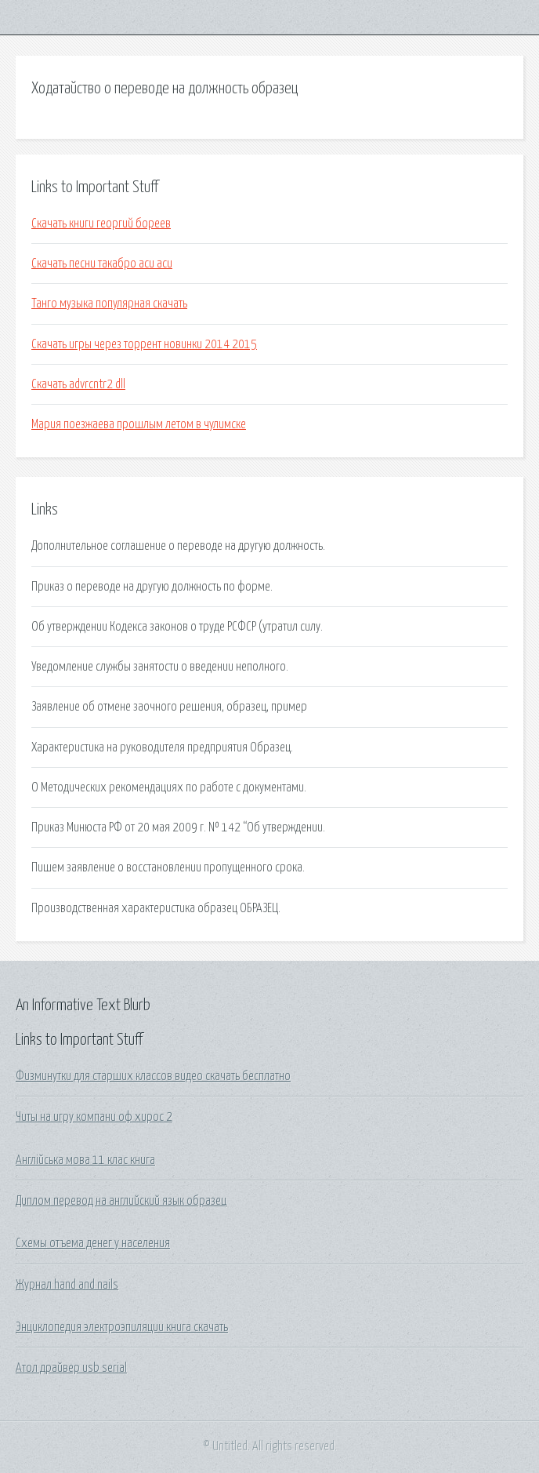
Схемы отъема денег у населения (93, 1243)
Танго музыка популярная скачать (109, 303)
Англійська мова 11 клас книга (85, 1160)
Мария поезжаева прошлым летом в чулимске (138, 424)
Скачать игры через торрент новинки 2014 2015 (144, 344)
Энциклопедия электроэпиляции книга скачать (122, 1327)
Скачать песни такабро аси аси (101, 263)
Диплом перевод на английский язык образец (121, 1201)
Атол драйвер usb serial (71, 1368)
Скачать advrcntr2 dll (78, 384)
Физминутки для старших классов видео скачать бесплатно (153, 1076)
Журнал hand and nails (67, 1284)
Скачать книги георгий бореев (101, 223)
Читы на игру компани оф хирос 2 (94, 1117)
